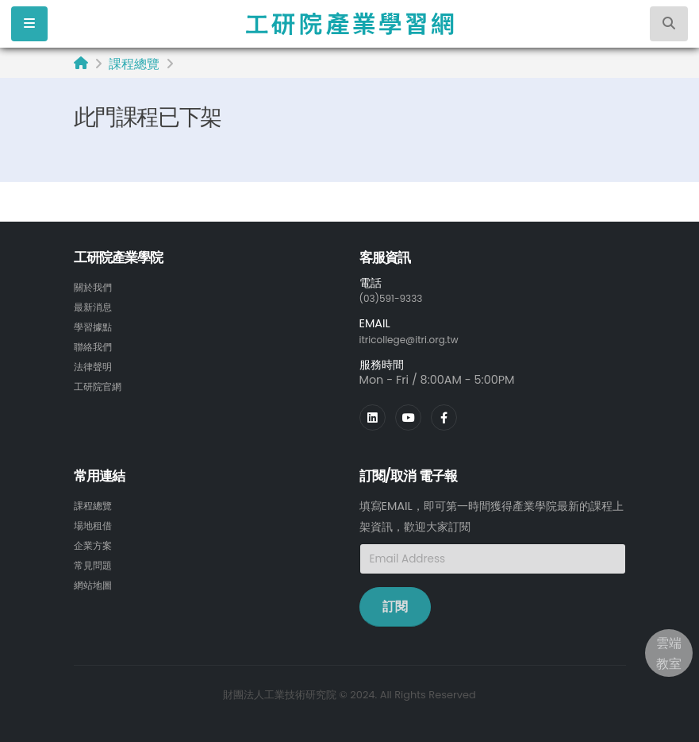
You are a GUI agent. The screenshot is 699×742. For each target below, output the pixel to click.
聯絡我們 (96, 344)
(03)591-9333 (397, 298)
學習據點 (96, 325)
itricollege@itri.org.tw (418, 338)
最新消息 (96, 306)
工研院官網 (101, 382)
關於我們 (96, 287)
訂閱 (395, 605)
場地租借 (96, 523)
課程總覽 (134, 64)
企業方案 (96, 542)
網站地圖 (96, 580)
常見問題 (96, 561)
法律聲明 (96, 363)
